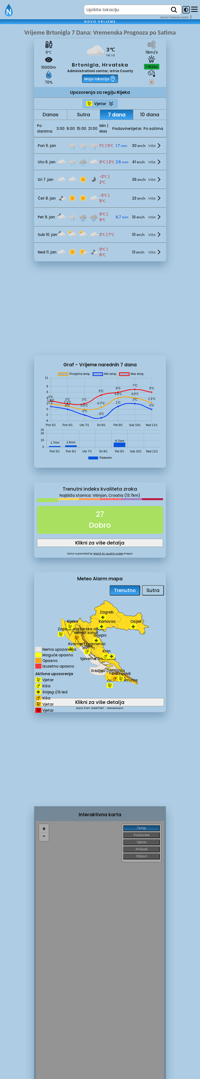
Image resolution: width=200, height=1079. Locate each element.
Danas (50, 114)
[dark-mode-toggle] (186, 9)
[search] (174, 9)
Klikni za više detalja (99, 542)
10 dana (149, 114)
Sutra (83, 114)
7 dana (116, 114)
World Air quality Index (108, 553)
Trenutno (125, 590)
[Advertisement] (17, 110)
